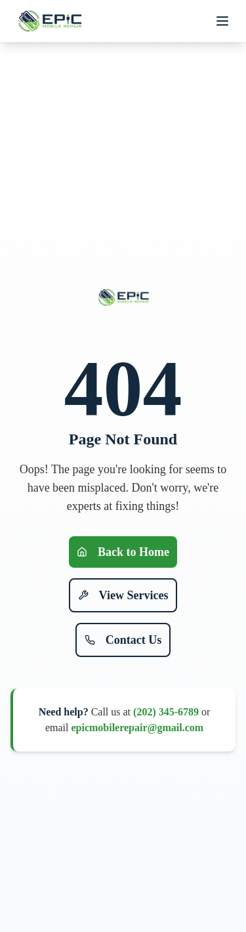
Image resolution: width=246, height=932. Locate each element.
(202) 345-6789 (166, 711)
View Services (123, 595)
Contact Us (123, 639)
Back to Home (123, 552)
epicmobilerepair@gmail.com (137, 727)
